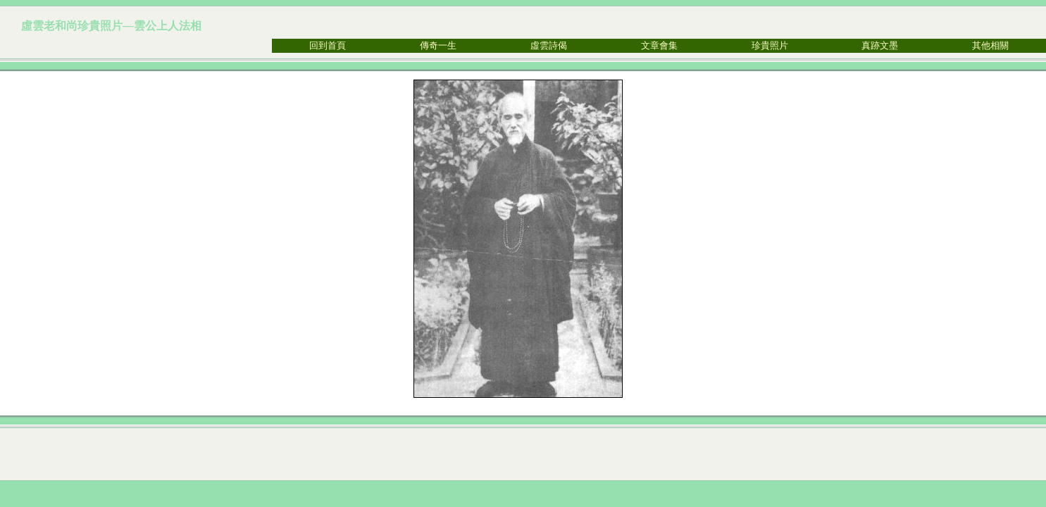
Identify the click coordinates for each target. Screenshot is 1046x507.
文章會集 (659, 45)
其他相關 (990, 45)
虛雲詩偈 (548, 45)
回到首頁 (327, 45)
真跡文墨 (879, 45)
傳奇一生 (438, 45)
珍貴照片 (770, 45)
